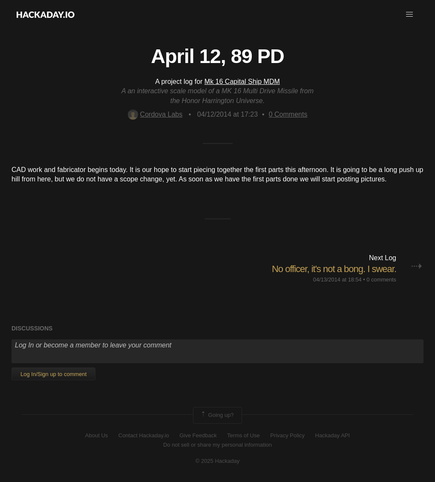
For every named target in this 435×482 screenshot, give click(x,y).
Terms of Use (243, 435)
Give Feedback (197, 435)
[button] (409, 14)
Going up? (217, 415)
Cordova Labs (155, 114)
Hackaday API (332, 435)
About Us (96, 435)
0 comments (381, 279)
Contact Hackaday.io (143, 435)
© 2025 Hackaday (218, 461)
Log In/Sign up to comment (53, 374)
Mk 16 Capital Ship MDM (242, 81)
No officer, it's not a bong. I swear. (334, 269)
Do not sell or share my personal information (217, 445)
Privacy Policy (287, 435)
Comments (288, 114)
